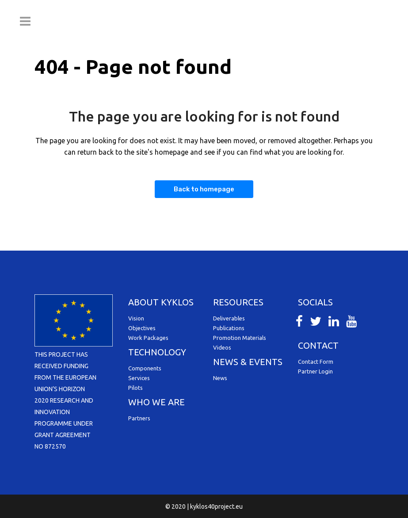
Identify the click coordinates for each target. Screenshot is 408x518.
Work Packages (148, 338)
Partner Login (315, 371)
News (220, 378)
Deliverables (229, 318)
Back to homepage (204, 189)
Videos (222, 347)
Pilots (135, 388)
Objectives (142, 328)
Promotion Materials (239, 338)
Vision (136, 318)
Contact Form (315, 361)
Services (139, 378)
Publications (228, 328)
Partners (139, 418)
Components (144, 368)
